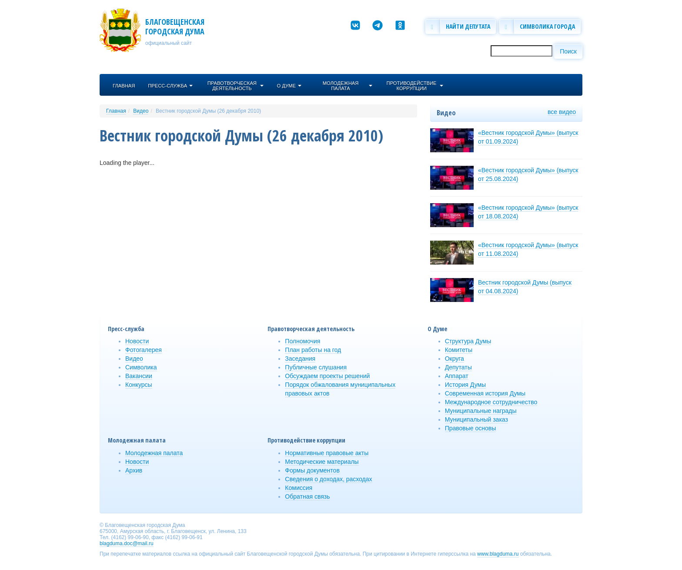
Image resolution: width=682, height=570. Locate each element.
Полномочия (302, 341)
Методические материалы (321, 461)
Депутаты (458, 367)
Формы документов (312, 470)
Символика (141, 367)
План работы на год (313, 349)
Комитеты (458, 349)
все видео (562, 111)
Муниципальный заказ (476, 419)
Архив (133, 470)
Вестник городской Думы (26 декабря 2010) (208, 111)
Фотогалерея (143, 349)
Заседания (300, 358)
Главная (116, 111)
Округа (454, 358)
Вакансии (138, 375)
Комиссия (298, 487)
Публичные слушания (316, 367)
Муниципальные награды (481, 410)
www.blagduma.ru (497, 554)
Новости (137, 341)
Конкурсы (138, 384)
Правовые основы (470, 428)
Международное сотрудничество (491, 402)
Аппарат (456, 375)
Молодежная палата (154, 452)
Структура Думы (468, 341)
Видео (140, 111)
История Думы (465, 384)
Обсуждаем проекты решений (327, 375)
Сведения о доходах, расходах (328, 479)
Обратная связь (307, 496)
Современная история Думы (485, 393)
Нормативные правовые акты (326, 452)
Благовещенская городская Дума (174, 27)
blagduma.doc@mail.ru (127, 543)
